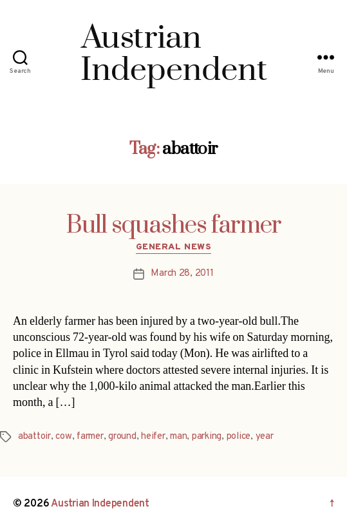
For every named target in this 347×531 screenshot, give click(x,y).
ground (122, 436)
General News (173, 247)
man (178, 436)
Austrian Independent (100, 503)
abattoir (34, 436)
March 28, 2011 (182, 273)
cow (63, 436)
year (265, 436)
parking (206, 436)
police (238, 436)
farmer (90, 436)
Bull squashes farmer (173, 225)
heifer (153, 436)
